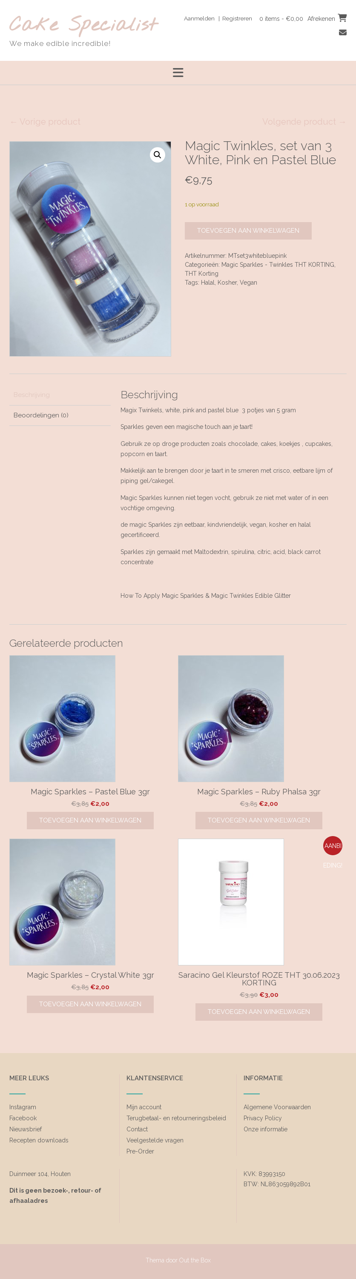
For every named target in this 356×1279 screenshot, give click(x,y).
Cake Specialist (83, 25)
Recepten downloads (39, 1140)
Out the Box (195, 1260)
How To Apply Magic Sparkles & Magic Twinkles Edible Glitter (206, 595)
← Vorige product (44, 122)
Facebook (23, 1118)
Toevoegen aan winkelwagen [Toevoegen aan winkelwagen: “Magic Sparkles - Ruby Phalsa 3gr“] (259, 820)
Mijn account (143, 1107)
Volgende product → (304, 122)
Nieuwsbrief (25, 1129)
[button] (157, 155)
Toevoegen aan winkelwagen (248, 230)
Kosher (227, 282)
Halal (208, 282)
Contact (137, 1129)
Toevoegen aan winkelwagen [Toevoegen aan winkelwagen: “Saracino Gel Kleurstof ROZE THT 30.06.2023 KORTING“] (259, 1012)
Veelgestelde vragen (155, 1140)
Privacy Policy (263, 1118)
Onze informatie (265, 1129)
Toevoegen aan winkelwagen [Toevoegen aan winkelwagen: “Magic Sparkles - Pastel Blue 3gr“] (90, 820)
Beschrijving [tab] (32, 395)
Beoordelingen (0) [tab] (41, 415)
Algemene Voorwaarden (277, 1107)
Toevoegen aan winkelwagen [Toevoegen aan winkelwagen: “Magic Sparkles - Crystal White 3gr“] (90, 1004)
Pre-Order (140, 1151)
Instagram (22, 1107)
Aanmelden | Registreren (214, 18)
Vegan (248, 282)
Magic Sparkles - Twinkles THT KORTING (277, 264)
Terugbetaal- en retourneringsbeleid (176, 1118)
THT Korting (201, 273)
